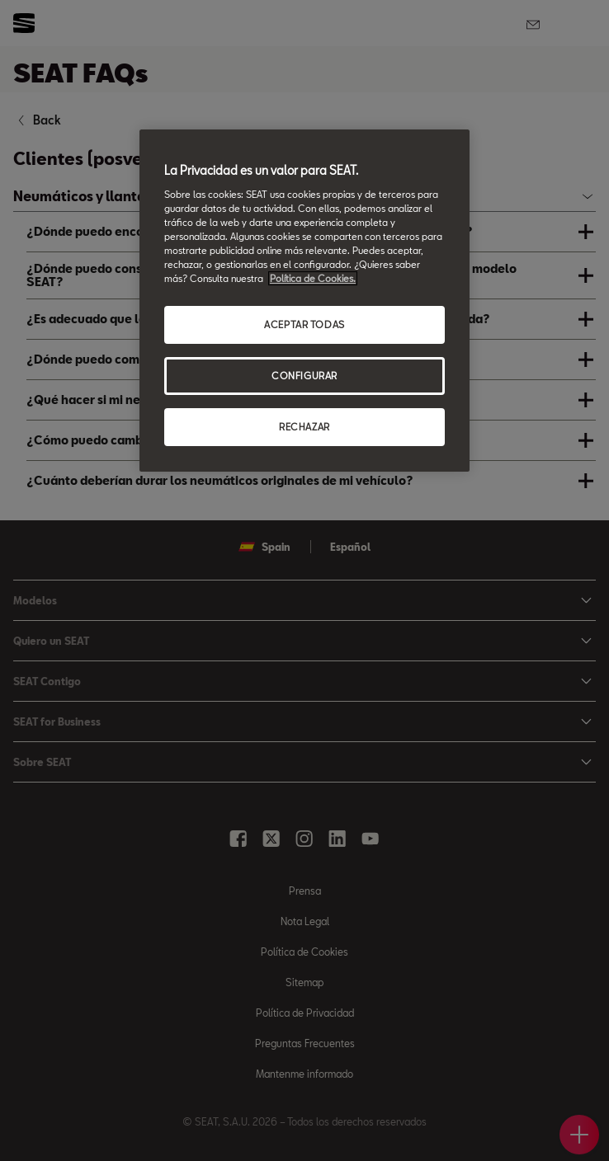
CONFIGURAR (304, 375)
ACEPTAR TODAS (304, 324)
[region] (304, 300)
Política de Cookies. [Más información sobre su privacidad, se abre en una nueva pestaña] (313, 278)
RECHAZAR (304, 426)
